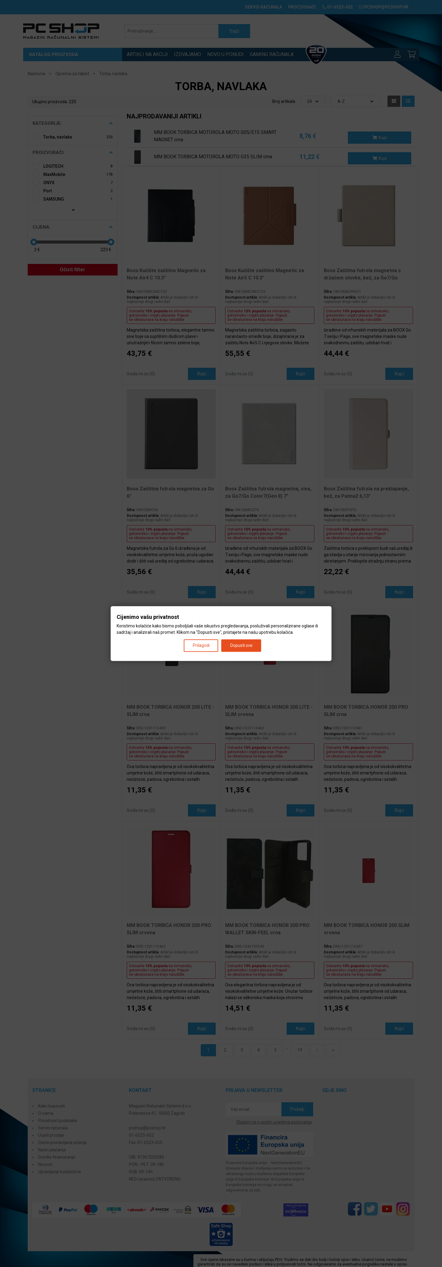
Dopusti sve (241, 645)
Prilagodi (201, 645)
